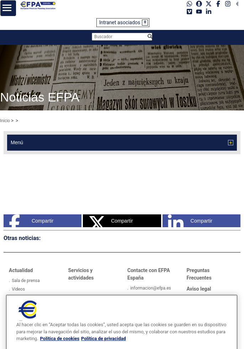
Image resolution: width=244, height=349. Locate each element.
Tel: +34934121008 (148, 296)
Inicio (5, 120)
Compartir (31, 220)
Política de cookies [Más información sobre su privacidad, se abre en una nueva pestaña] (60, 346)
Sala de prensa (26, 280)
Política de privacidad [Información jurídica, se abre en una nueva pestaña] (103, 346)
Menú (17, 142)
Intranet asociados (119, 22)
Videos (18, 289)
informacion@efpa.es (150, 288)
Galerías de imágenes (32, 297)
